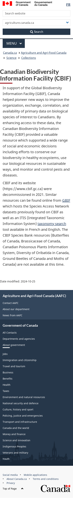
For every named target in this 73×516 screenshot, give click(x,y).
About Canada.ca (17, 479)
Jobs (5, 354)
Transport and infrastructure (20, 421)
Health (6, 384)
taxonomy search (52, 223)
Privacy (11, 483)
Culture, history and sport (18, 409)
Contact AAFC (10, 303)
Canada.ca (10, 53)
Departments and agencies (19, 338)
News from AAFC (12, 315)
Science (11, 58)
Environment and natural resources (24, 397)
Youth (6, 458)
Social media (10, 475)
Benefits (7, 378)
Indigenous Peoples (14, 446)
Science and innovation (16, 440)
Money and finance (14, 434)
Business (8, 372)
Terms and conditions (46, 479)
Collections (28, 58)
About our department (16, 309)
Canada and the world (16, 428)
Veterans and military (15, 452)
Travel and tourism (14, 366)
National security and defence (20, 403)
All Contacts (10, 332)
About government (14, 345)
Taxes (6, 391)
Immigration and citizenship (19, 360)
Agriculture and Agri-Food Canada (43, 53)
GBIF (66, 200)
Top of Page (13, 488)
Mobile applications (35, 475)
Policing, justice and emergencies (23, 415)
